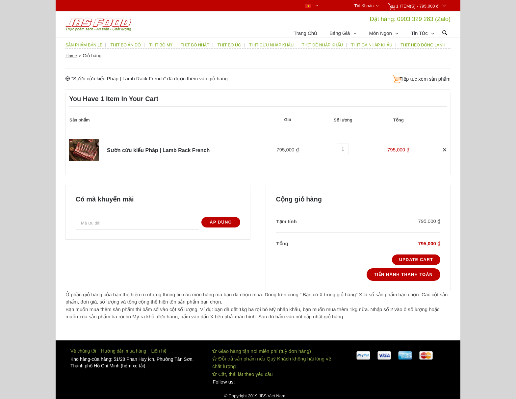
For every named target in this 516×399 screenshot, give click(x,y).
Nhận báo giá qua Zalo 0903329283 (171, 6)
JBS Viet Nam (272, 395)
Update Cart (416, 259)
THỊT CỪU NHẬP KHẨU (271, 45)
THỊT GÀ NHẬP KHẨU (371, 45)
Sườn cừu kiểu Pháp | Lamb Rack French (158, 150)
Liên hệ (158, 351)
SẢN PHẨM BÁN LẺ (83, 45)
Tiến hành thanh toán (403, 274)
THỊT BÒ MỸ (160, 45)
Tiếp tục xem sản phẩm (425, 79)
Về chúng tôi (83, 351)
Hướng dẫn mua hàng (123, 351)
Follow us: (224, 382)
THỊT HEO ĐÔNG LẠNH (422, 45)
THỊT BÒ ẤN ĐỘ (125, 45)
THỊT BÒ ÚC (229, 45)
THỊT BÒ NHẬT (195, 45)
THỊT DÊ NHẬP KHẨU (322, 45)
